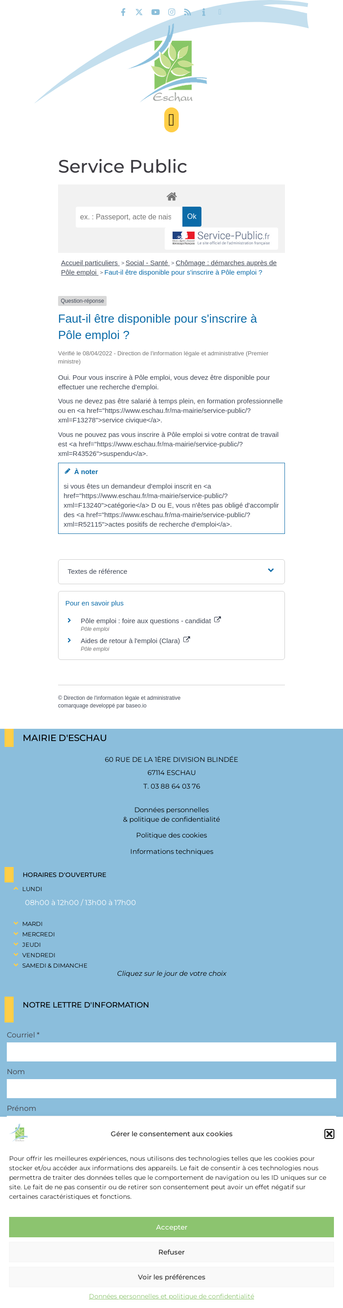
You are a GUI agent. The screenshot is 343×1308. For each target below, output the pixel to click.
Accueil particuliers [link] (90, 262)
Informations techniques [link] (171, 851)
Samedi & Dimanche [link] (55, 965)
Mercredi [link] (38, 934)
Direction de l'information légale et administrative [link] (122, 698)
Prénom (21, 1108)
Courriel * (23, 1035)
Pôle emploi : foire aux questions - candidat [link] (151, 621)
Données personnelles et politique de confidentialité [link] (171, 1296)
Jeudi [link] (31, 944)
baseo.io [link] (136, 705)
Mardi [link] (32, 923)
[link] (123, 12)
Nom (16, 1071)
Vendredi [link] (38, 955)
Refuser (171, 1252)
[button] (329, 1133)
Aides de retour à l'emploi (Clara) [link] (135, 640)
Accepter (171, 1227)
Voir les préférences (172, 1277)
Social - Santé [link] (148, 262)
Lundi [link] (32, 888)
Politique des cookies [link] (171, 835)
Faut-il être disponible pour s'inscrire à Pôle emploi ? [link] (183, 272)
